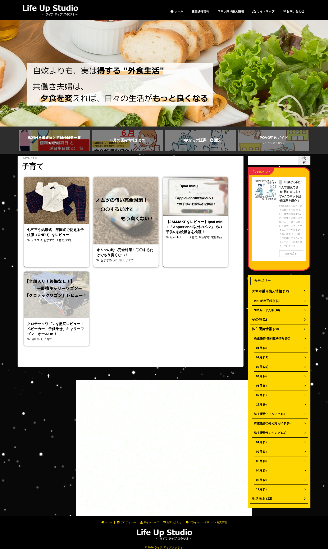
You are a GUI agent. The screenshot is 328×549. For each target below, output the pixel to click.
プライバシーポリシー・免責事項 (206, 518)
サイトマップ (263, 11)
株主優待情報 (200, 11)
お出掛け (117, 265)
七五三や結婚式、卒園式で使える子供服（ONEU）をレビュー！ (56, 238)
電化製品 (213, 251)
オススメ (36, 252)
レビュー (182, 251)
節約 (65, 252)
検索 (304, 160)
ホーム (176, 11)
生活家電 (202, 251)
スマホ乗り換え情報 (231, 11)
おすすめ (48, 252)
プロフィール (126, 518)
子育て (58, 252)
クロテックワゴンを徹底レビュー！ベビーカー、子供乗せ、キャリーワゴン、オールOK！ (56, 336)
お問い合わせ (293, 11)
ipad (172, 251)
